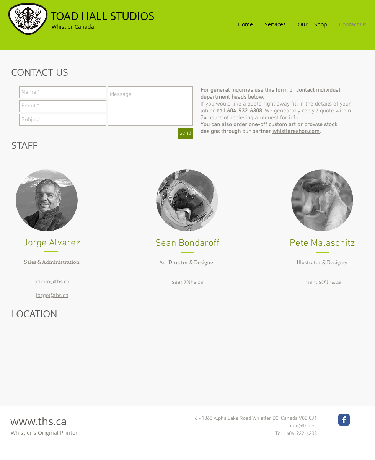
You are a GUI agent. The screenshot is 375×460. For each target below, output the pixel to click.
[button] (275, 24)
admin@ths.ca (52, 281)
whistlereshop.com (296, 131)
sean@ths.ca (187, 282)
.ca (60, 421)
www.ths (31, 421)
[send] (185, 133)
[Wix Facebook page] (344, 420)
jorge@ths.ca (52, 295)
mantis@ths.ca (322, 282)
